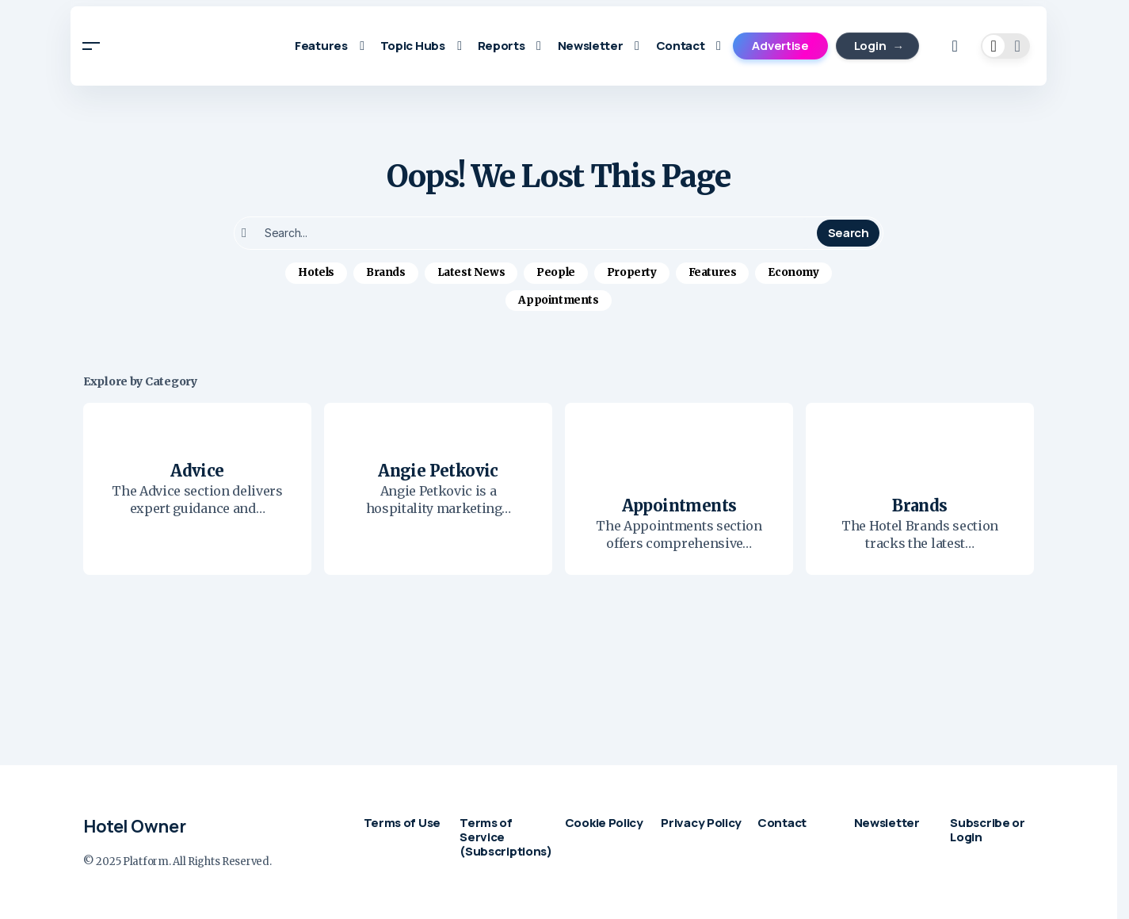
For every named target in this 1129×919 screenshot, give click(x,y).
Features (712, 272)
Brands (386, 272)
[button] (91, 46)
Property (632, 272)
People (555, 272)
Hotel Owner (134, 826)
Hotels (316, 272)
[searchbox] (527, 233)
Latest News (471, 272)
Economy (793, 272)
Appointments (558, 300)
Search (848, 232)
